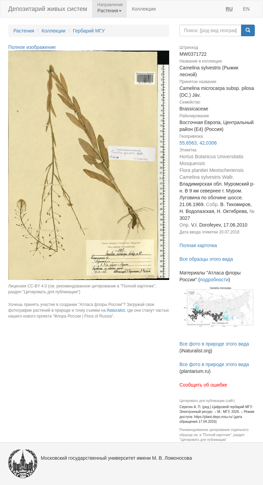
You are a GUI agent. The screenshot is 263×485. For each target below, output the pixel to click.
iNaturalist (116, 310)
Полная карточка (198, 245)
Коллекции (144, 9)
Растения (23, 30)
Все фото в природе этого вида (214, 344)
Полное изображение (32, 47)
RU (229, 9)
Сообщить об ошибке (203, 385)
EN (246, 9)
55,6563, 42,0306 (198, 143)
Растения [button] (109, 10)
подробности (214, 279)
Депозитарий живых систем (47, 8)
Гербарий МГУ (89, 30)
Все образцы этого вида (206, 259)
